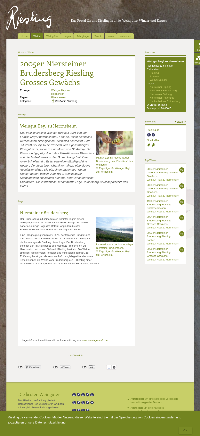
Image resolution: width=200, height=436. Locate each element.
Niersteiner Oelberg (161, 94)
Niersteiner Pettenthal (162, 97)
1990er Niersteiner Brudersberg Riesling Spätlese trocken (159, 205)
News (111, 36)
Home (24, 36)
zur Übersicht (75, 355)
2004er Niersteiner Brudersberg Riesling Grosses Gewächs (159, 220)
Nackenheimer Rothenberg (165, 101)
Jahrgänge (83, 36)
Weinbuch (125, 36)
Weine (37, 36)
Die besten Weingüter (39, 394)
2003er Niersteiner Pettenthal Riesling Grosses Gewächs (162, 188)
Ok (185, 430)
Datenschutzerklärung (50, 422)
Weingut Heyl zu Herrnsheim (48, 126)
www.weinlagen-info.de (95, 340)
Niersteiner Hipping (161, 87)
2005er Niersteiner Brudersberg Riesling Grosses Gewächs (159, 252)
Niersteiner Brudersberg (44, 212)
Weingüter (52, 36)
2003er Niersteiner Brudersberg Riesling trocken (159, 236)
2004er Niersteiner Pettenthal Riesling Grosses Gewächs (162, 172)
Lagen (67, 36)
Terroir (98, 36)
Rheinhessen (58, 97)
